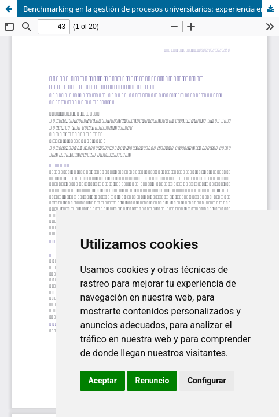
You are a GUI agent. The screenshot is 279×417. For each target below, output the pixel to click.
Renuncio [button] (152, 380)
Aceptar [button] (102, 380)
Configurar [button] (207, 380)
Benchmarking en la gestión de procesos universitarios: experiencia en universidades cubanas (151, 8)
